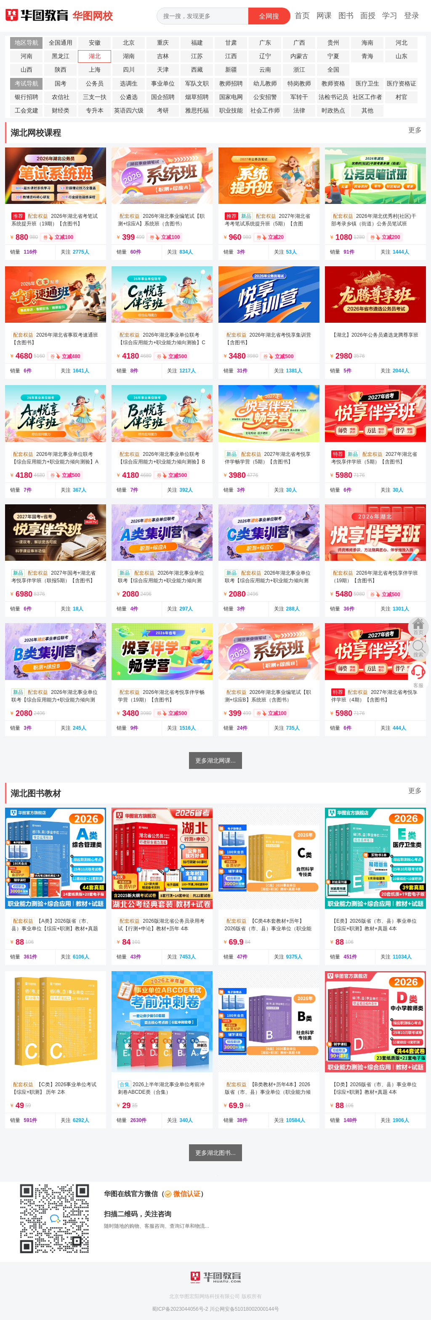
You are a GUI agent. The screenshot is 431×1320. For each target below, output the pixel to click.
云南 (265, 70)
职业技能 (231, 110)
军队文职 (197, 83)
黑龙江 (60, 56)
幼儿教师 (265, 83)
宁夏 (333, 56)
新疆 (231, 70)
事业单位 (163, 83)
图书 (346, 15)
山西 (26, 70)
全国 (333, 70)
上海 (95, 70)
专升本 (95, 110)
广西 (299, 43)
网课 (324, 15)
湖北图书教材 (36, 793)
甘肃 (231, 43)
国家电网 (231, 97)
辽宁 (265, 56)
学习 (389, 15)
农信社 (60, 97)
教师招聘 (231, 83)
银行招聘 (26, 97)
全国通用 (60, 43)
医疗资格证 (401, 83)
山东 (401, 56)
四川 (129, 70)
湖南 (129, 56)
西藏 (197, 70)
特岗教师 (299, 83)
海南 (367, 43)
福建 (197, 43)
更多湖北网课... (215, 760)
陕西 (61, 70)
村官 (401, 97)
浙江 (299, 70)
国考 (61, 83)
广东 (265, 43)
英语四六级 (129, 110)
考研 (163, 110)
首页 (302, 15)
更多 (415, 130)
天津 (163, 70)
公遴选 (129, 97)
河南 (26, 56)
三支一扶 (94, 97)
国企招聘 (163, 97)
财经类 (60, 110)
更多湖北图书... (215, 1152)
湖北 (95, 56)
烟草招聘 (197, 97)
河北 (401, 43)
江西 (231, 56)
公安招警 (265, 97)
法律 (299, 110)
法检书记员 (333, 97)
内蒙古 (299, 56)
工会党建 (26, 110)
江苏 (197, 56)
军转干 (299, 97)
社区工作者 (367, 97)
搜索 (418, 655)
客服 (418, 685)
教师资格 (333, 83)
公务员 (95, 83)
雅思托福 (197, 110)
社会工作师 (265, 110)
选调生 (129, 83)
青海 (367, 56)
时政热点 (333, 110)
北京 (129, 43)
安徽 (95, 43)
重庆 (163, 43)
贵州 (333, 43)
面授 (367, 15)
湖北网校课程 (36, 132)
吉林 (163, 56)
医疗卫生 (367, 83)
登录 (411, 15)
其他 (367, 110)
